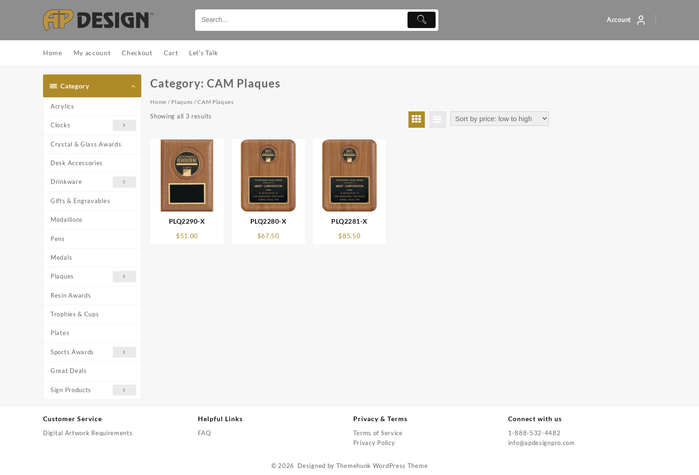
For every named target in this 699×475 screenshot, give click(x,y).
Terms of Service (378, 433)
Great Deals (69, 370)
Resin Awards (71, 295)
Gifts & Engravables (80, 201)
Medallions (67, 219)
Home (158, 101)
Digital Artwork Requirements (88, 433)
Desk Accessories (77, 163)
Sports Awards (93, 352)
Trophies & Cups (75, 314)
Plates (60, 332)
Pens (58, 238)
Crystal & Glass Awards (86, 144)
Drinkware (93, 181)
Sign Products (93, 390)
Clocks (93, 125)
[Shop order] (500, 118)
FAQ (204, 433)
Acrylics (62, 106)
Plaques (93, 276)
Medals (61, 257)
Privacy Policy (374, 442)
